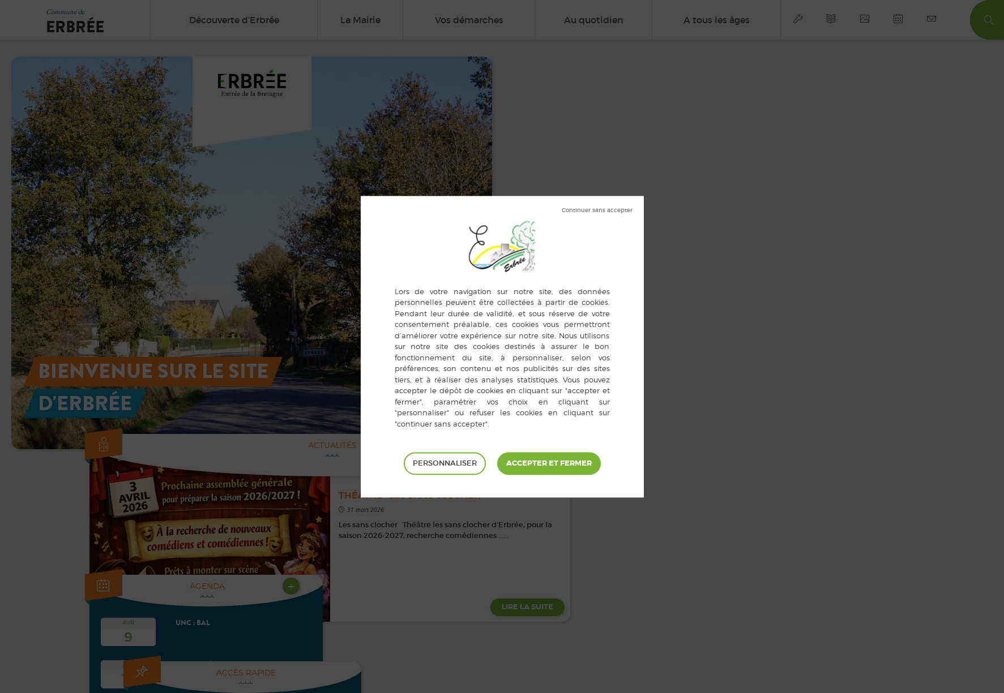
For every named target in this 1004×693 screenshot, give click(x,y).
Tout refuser (597, 210)
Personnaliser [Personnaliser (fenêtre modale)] (445, 463)
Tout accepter (549, 463)
